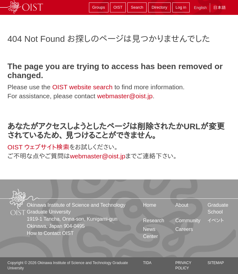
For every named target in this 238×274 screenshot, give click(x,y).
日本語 (219, 7)
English (200, 8)
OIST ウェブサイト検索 (38, 147)
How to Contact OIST (50, 233)
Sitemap (216, 263)
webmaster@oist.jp (124, 95)
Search (137, 7)
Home (149, 205)
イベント (216, 220)
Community (188, 220)
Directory (159, 7)
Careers (184, 229)
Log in (181, 7)
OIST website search (82, 87)
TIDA (147, 263)
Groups (98, 7)
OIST (117, 7)
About (181, 205)
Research (153, 220)
